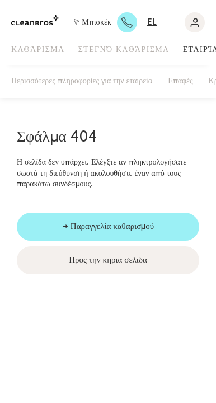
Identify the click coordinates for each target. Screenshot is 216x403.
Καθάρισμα (38, 50)
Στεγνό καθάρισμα (124, 50)
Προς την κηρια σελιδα (108, 260)
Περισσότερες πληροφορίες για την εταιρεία (81, 81)
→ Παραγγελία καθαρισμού (108, 226)
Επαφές (180, 81)
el (152, 22)
